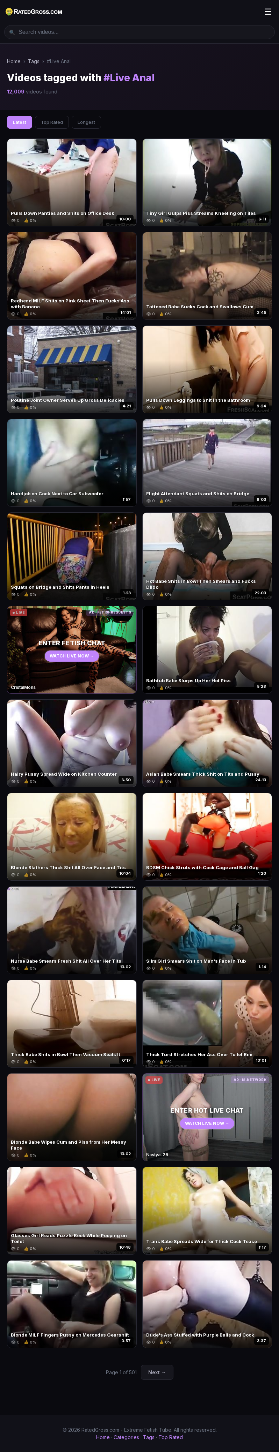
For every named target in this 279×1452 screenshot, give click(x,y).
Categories (126, 1437)
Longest (86, 122)
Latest (19, 122)
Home (14, 61)
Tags (34, 61)
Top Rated (52, 122)
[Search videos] (139, 32)
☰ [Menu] (268, 11)
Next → (157, 1372)
